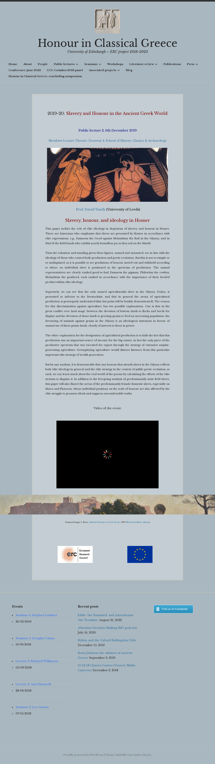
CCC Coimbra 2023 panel (65, 70)
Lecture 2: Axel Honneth (33, 684)
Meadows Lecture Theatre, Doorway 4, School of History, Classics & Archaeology (107, 140)
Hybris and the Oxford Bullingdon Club (107, 640)
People (43, 64)
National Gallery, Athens (138, 522)
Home (13, 64)
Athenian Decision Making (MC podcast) (107, 627)
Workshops (115, 64)
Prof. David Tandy (90, 209)
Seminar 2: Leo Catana (32, 707)
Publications (172, 64)
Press (192, 64)
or (104, 522)
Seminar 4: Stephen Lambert (36, 615)
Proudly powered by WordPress (83, 754)
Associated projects (104, 70)
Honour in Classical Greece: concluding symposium (45, 76)
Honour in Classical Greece (107, 43)
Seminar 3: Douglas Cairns (35, 638)
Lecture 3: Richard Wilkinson (37, 661)
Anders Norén (142, 754)
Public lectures (66, 64)
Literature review (143, 64)
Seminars (92, 64)
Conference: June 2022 (25, 70)
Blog (129, 70)
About (27, 64)
